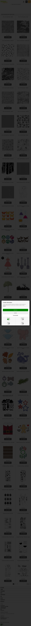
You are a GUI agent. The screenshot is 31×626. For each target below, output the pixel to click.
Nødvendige (8, 319)
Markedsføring (22, 319)
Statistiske (22, 323)
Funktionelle (8, 323)
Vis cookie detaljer (15, 315)
